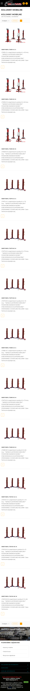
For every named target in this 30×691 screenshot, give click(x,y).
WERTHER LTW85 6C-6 (8, 397)
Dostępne (6, 21)
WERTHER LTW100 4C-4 (9, 497)
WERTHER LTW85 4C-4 (8, 348)
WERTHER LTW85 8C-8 (8, 447)
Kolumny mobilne (8, 647)
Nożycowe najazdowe (9, 655)
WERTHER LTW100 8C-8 (9, 596)
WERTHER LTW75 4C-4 (8, 198)
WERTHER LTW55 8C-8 (8, 149)
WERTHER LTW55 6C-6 (8, 99)
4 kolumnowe (7, 651)
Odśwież (15, 20)
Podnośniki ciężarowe (10, 642)
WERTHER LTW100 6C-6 (9, 546)
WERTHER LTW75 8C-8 (8, 298)
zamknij (26, 682)
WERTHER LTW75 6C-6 (8, 248)
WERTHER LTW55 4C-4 (8, 49)
